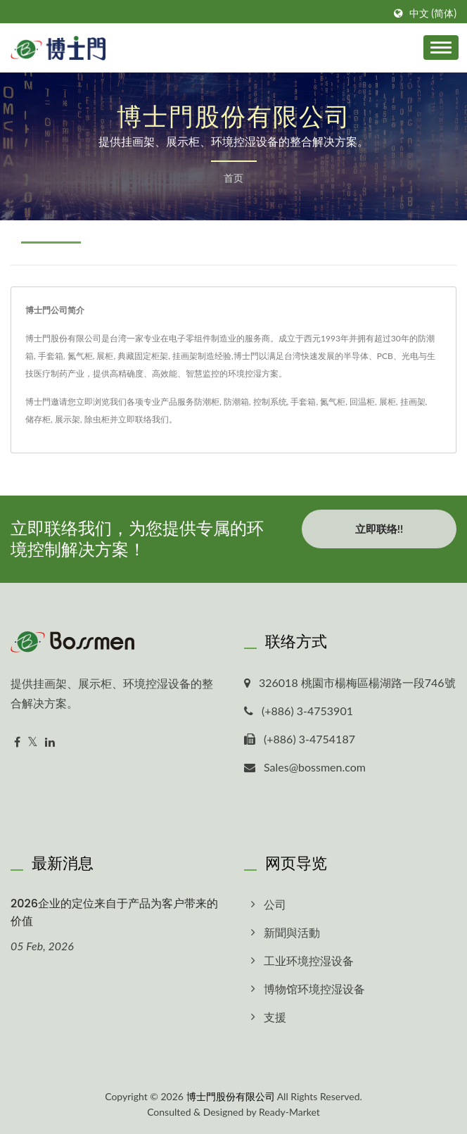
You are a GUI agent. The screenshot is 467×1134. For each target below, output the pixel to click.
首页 (233, 178)
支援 (275, 1016)
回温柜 (362, 401)
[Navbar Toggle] (441, 47)
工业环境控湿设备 (309, 960)
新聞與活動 (292, 932)
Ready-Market (289, 1112)
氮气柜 (332, 401)
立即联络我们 (143, 419)
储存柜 (38, 419)
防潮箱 (236, 401)
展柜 (387, 401)
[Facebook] (17, 742)
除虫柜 (97, 419)
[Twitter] (32, 742)
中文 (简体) (432, 13)
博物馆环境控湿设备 (314, 988)
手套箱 (303, 401)
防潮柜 (206, 401)
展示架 (67, 419)
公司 (275, 904)
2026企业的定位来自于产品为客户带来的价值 (114, 912)
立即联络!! (379, 528)
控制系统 (270, 401)
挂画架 (413, 401)
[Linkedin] (50, 742)
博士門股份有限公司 (230, 1096)
